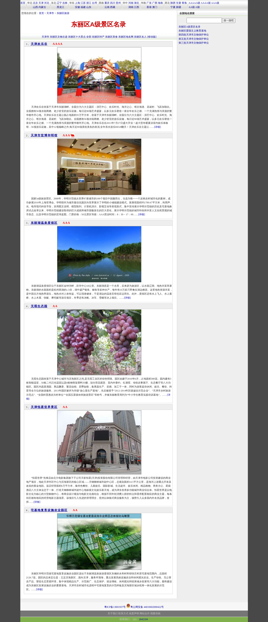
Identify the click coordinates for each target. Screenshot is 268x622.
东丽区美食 (111, 36)
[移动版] (151, 36)
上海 (77, 2)
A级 (197, 7)
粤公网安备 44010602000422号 (145, 606)
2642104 (143, 619)
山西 (35, 7)
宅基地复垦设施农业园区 (49, 510)
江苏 (83, 2)
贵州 (118, 2)
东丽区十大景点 (77, 36)
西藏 (112, 7)
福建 (83, 7)
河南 (130, 2)
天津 (41, 2)
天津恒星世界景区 (44, 407)
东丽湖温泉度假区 (44, 222)
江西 (136, 7)
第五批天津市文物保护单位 (194, 38)
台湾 (94, 2)
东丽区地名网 (125, 36)
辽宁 (59, 2)
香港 (149, 7)
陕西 (172, 2)
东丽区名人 (140, 36)
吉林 (64, 2)
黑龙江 (60, 7)
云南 (107, 7)
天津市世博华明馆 (44, 135)
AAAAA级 (194, 2)
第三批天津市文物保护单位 (194, 42)
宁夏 (172, 7)
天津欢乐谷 (39, 44)
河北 (46, 2)
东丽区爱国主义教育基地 (192, 30)
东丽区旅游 (63, 13)
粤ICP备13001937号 (115, 607)
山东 (88, 7)
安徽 (77, 7)
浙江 (88, 2)
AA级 (192, 7)
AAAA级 (206, 2)
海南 (160, 2)
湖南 (130, 7)
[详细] (157, 126)
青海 (184, 2)
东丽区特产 (98, 36)
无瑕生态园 (39, 306)
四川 (112, 2)
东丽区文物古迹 (58, 36)
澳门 (154, 7)
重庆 (107, 2)
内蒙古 (42, 7)
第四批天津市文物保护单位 (194, 34)
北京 (35, 2)
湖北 (136, 2)
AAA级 (215, 2)
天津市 (50, 13)
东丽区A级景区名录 (190, 26)
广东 (149, 2)
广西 (154, 2)
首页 (22, 2)
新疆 (178, 7)
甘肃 (178, 2)
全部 (88, 36)
